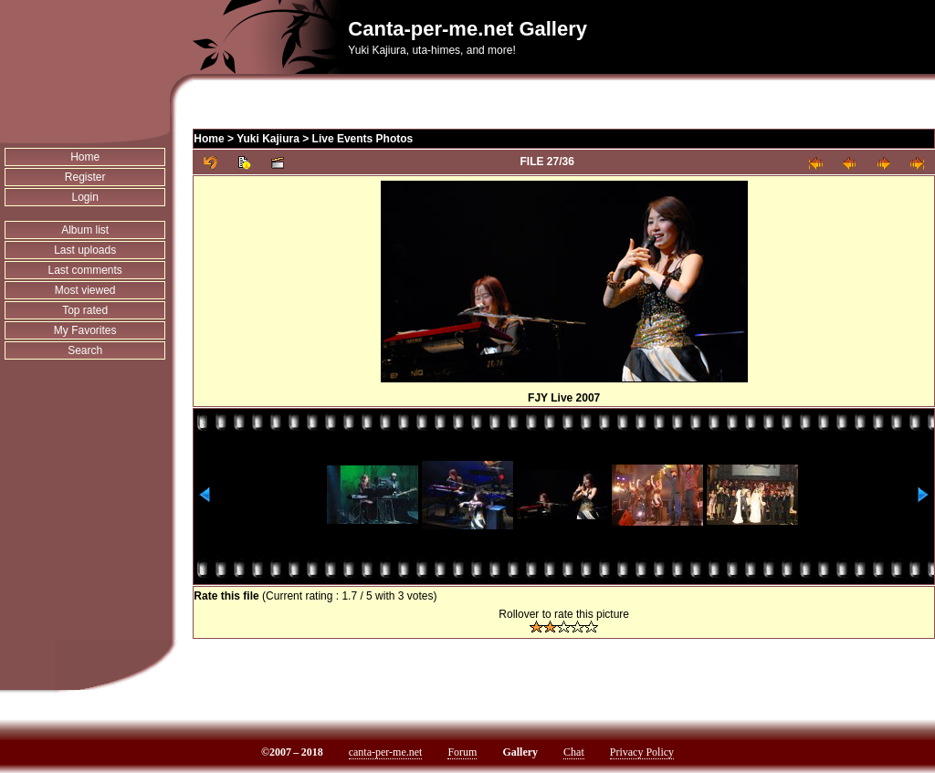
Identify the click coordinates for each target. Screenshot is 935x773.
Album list (85, 230)
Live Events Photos (363, 138)
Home (85, 157)
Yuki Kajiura (267, 138)
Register (85, 177)
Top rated (85, 310)
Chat (573, 752)
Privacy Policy (642, 752)
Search (85, 350)
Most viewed (85, 290)
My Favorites (85, 330)
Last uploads (85, 250)
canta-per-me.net (386, 752)
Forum (462, 752)
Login (84, 197)
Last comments (84, 270)
